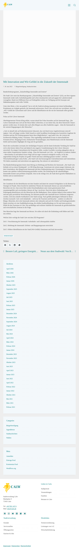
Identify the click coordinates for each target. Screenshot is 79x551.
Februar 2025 (10, 305)
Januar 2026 (10, 281)
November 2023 (11, 358)
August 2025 (10, 293)
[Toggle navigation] (69, 5)
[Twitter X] (10, 245)
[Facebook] (5, 245)
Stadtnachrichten (31, 86)
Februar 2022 (10, 387)
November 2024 (11, 317)
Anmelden (9, 456)
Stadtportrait (45, 489)
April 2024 (9, 338)
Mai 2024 (9, 334)
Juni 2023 (9, 366)
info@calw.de (11, 509)
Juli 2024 (9, 330)
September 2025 (11, 289)
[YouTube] (12, 513)
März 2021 (9, 403)
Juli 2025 (9, 297)
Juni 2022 (9, 378)
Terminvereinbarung (47, 523)
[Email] (24, 513)
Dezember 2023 (11, 354)
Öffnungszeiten (9, 530)
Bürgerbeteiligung (21, 86)
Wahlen (8, 438)
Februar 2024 (10, 346)
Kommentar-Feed (12, 464)
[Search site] (75, 5)
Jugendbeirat (10, 430)
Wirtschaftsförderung (48, 530)
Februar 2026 (10, 277)
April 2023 (9, 370)
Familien (44, 496)
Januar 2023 (10, 374)
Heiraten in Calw (46, 499)
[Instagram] (8, 513)
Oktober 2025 (10, 285)
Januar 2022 (10, 391)
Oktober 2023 (10, 362)
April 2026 (9, 269)
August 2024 (10, 326)
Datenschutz (16, 546)
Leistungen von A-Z (47, 526)
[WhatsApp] (19, 245)
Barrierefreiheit (26, 546)
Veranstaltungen (46, 492)
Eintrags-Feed (10, 460)
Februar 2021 (10, 407)
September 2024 (11, 322)
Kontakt (6, 523)
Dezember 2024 (11, 313)
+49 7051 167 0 (11, 506)
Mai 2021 (9, 399)
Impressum (6, 546)
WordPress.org (11, 468)
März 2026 (9, 273)
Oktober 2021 (10, 395)
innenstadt (8, 236)
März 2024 (9, 342)
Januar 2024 (10, 350)
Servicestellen (8, 526)
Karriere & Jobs (9, 533)
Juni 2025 (9, 301)
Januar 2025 (10, 309)
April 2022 (9, 383)
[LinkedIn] (15, 245)
